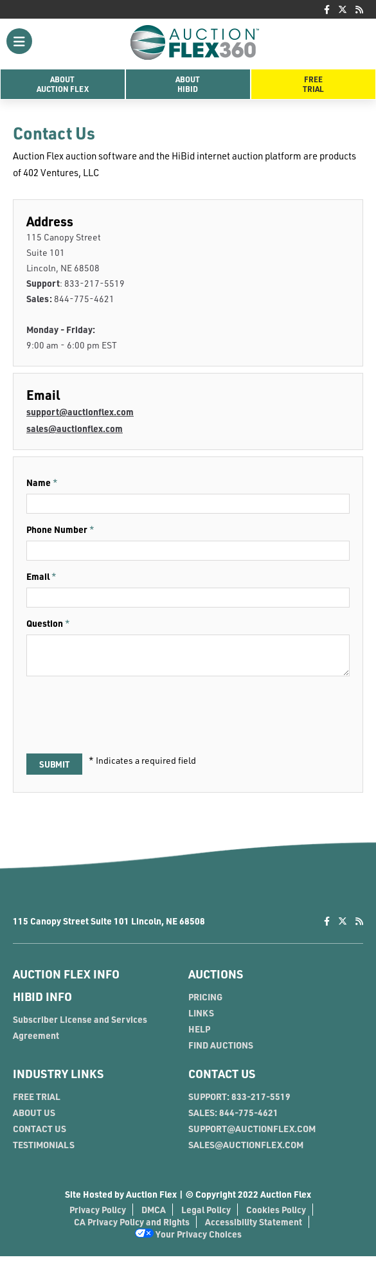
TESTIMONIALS (44, 1150)
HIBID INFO (42, 1002)
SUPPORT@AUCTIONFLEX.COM (252, 1134)
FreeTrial (313, 84)
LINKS (201, 1019)
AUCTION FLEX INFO (66, 979)
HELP (199, 1035)
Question (44, 623)
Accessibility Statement (253, 1227)
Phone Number (56, 529)
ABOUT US (34, 1118)
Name (38, 482)
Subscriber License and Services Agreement (80, 1033)
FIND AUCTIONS (220, 1051)
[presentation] (124, 719)
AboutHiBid (187, 84)
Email (37, 576)
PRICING (205, 1002)
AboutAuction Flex (63, 84)
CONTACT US (39, 1134)
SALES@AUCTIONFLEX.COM (245, 1150)
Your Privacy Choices (188, 1240)
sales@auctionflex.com (74, 428)
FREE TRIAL (36, 1102)
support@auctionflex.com (80, 412)
